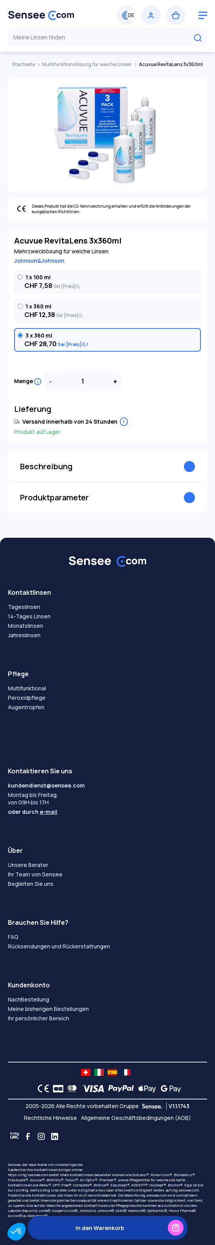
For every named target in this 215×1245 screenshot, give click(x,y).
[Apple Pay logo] (145, 1088)
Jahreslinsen (24, 635)
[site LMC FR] (125, 1072)
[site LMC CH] (85, 1072)
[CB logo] (56, 1088)
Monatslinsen (25, 625)
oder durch (32, 811)
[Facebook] (28, 1136)
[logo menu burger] (202, 15)
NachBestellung (28, 999)
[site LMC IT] (99, 1072)
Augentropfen (26, 707)
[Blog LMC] (14, 1136)
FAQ (13, 937)
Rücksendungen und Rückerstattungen (59, 946)
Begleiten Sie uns (30, 883)
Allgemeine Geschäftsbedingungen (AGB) (136, 1117)
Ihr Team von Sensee (35, 874)
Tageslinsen (24, 607)
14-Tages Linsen (29, 616)
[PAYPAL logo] (119, 1088)
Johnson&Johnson (39, 260)
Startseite (24, 64)
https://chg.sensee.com (28, 1174)
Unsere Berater (28, 865)
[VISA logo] (91, 1088)
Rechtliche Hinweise (50, 1117)
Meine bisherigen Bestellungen (48, 1009)
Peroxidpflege (27, 697)
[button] (16, 1231)
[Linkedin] (54, 1136)
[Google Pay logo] (168, 1088)
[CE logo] (41, 1088)
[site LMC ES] (112, 1072)
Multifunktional (27, 688)
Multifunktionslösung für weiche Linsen (87, 64)
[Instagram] (41, 1136)
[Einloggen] (151, 15)
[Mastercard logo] (70, 1088)
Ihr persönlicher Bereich (38, 1018)
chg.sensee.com (185, 1190)
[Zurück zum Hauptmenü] (56, 15)
